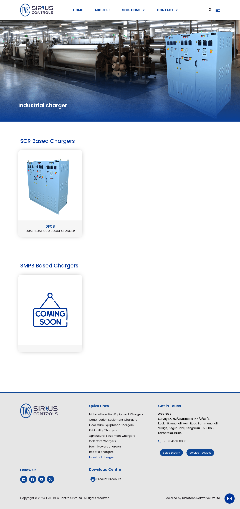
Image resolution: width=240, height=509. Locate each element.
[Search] (210, 9)
